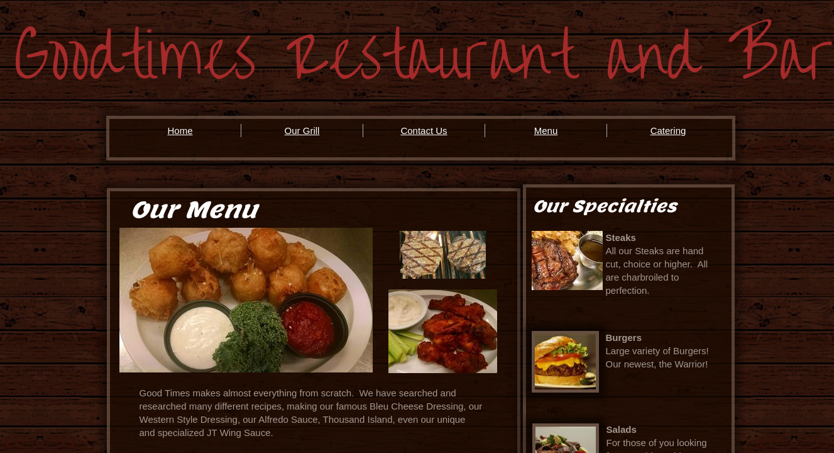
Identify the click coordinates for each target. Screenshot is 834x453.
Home (179, 130)
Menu (546, 130)
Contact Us (423, 130)
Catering (668, 130)
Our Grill (302, 130)
